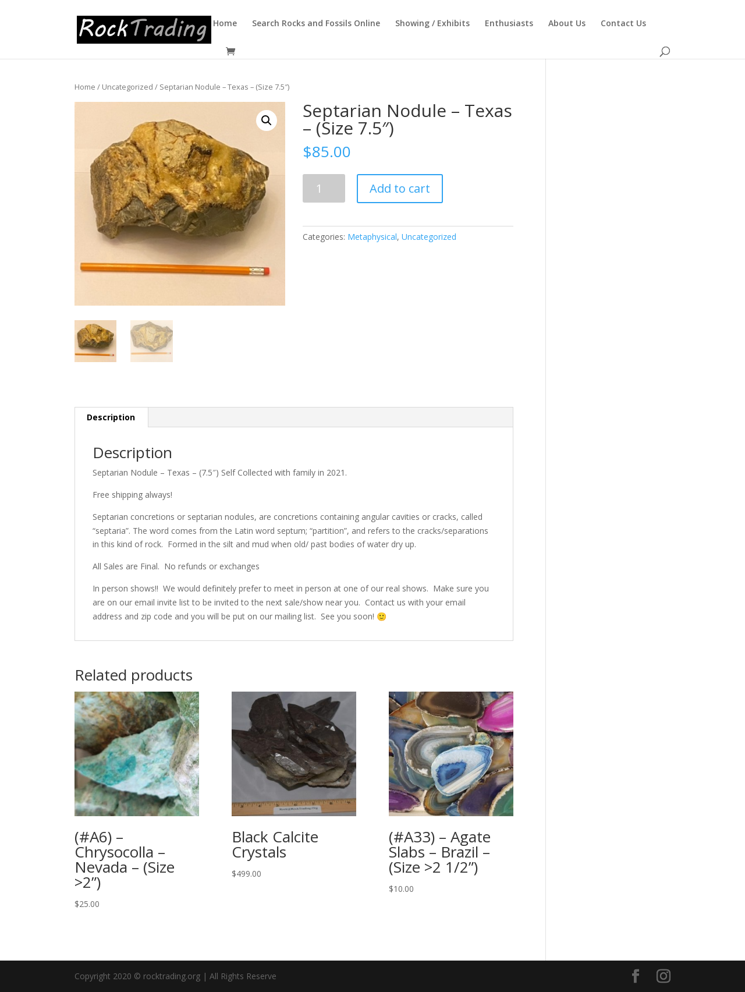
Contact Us (623, 24)
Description (111, 417)
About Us (567, 24)
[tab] (111, 417)
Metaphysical (372, 236)
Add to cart (400, 188)
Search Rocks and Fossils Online (316, 24)
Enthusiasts (509, 24)
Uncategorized (127, 87)
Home (225, 24)
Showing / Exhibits (432, 24)
